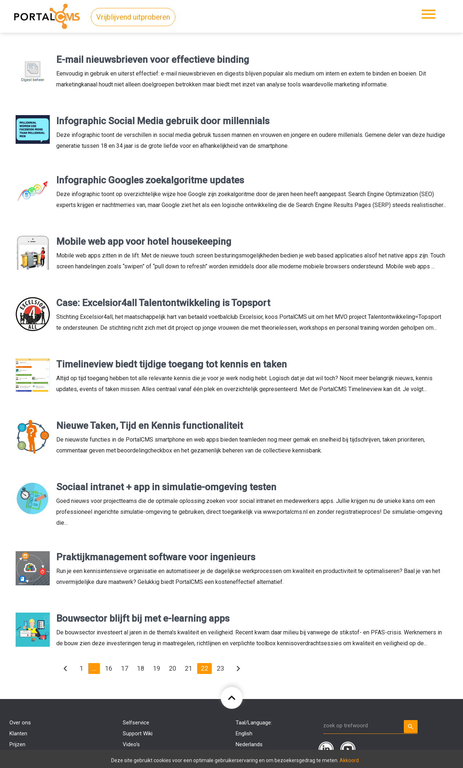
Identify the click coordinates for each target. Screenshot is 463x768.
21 (188, 668)
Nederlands (249, 744)
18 (140, 668)
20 (172, 668)
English (244, 733)
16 (108, 668)
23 (220, 668)
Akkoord (349, 760)
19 (156, 668)
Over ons (20, 722)
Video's (131, 744)
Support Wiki (138, 733)
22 (204, 668)
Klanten (18, 733)
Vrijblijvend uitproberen (133, 17)
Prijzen (17, 744)
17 (124, 668)
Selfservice (136, 722)
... (94, 668)
